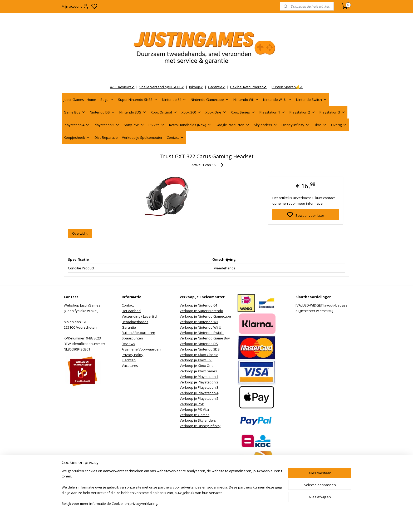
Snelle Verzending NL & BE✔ (161, 87)
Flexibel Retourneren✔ (248, 87)
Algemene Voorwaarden (141, 349)
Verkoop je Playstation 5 (199, 398)
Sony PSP (134, 124)
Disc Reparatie (106, 137)
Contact (175, 137)
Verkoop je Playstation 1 (199, 376)
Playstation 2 (302, 112)
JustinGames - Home (80, 99)
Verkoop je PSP (192, 404)
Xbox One (216, 112)
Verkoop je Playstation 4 (199, 393)
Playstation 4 (77, 124)
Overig (339, 124)
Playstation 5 (107, 124)
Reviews (128, 343)
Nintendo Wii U (277, 99)
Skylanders (265, 124)
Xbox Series (243, 112)
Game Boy (75, 112)
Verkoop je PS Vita (194, 409)
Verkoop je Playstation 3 (199, 387)
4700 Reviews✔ (122, 87)
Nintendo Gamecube (210, 99)
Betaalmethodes (135, 321)
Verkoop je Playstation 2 (199, 382)
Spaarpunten (132, 338)
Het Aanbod (131, 310)
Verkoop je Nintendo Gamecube (205, 316)
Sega (107, 99)
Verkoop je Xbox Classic (199, 354)
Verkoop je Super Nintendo (201, 310)
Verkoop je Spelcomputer (142, 137)
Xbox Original (164, 112)
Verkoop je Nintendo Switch (202, 332)
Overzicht (79, 233)
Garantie (129, 327)
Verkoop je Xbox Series (198, 371)
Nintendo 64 (174, 99)
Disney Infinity (295, 124)
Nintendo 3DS (132, 112)
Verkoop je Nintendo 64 (198, 305)
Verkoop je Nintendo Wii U (200, 327)
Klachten (129, 360)
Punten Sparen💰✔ (287, 87)
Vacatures (130, 365)
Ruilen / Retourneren (138, 332)
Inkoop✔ (196, 87)
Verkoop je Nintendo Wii (199, 321)
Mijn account (75, 6)
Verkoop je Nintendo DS (199, 343)
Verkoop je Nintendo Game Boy (205, 338)
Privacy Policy (132, 354)
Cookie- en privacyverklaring (134, 504)
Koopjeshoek (77, 137)
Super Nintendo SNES (138, 99)
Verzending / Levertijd (139, 316)
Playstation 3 (332, 112)
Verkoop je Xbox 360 (196, 360)
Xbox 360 (191, 112)
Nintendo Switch (311, 99)
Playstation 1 (272, 112)
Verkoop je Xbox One (197, 365)
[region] (172, 488)
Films (320, 124)
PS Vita (157, 124)
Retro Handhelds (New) (190, 124)
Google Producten (232, 124)
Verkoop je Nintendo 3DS (200, 349)
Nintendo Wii (246, 99)
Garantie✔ (216, 87)
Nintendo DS (102, 112)
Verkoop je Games (194, 414)
